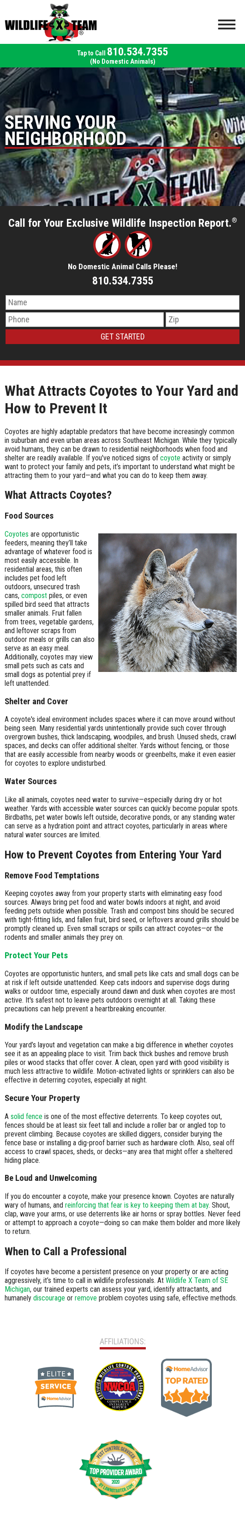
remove (86, 1298)
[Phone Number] (85, 319)
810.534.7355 (122, 55)
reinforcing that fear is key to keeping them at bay (137, 1205)
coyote (170, 458)
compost (34, 595)
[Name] (122, 302)
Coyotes (17, 534)
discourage (49, 1298)
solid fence (26, 1116)
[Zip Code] (202, 319)
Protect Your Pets (36, 955)
